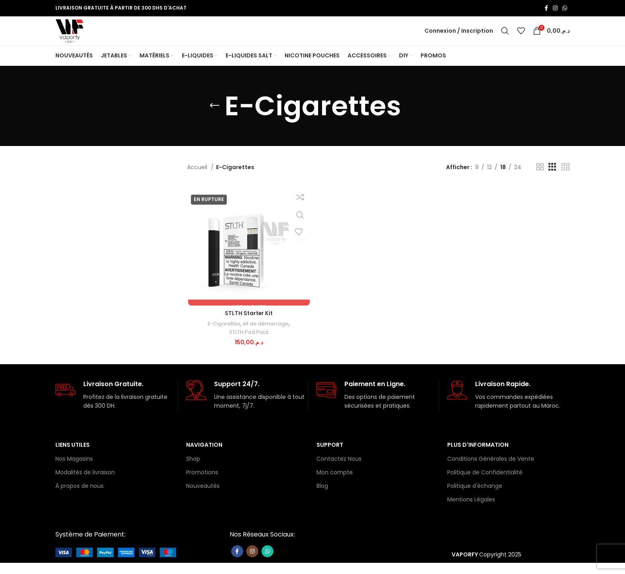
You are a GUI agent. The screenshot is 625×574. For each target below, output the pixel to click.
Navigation (204, 456)
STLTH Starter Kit (248, 327)
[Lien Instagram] (555, 8)
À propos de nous (79, 497)
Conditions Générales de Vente (490, 470)
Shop (193, 470)
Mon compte (334, 483)
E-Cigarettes (222, 337)
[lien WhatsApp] (565, 8)
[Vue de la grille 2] (540, 180)
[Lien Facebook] (546, 8)
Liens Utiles (72, 456)
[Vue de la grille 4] (565, 180)
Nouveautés (203, 497)
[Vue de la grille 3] (552, 180)
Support (329, 456)
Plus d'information (478, 456)
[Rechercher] (505, 37)
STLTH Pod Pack (248, 345)
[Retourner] (214, 119)
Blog (322, 497)
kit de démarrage (266, 337)
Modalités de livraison (85, 483)
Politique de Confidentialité (485, 483)
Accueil (198, 180)
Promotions (202, 483)
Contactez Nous (339, 470)
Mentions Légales (471, 511)
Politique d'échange (474, 497)
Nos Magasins (74, 470)
